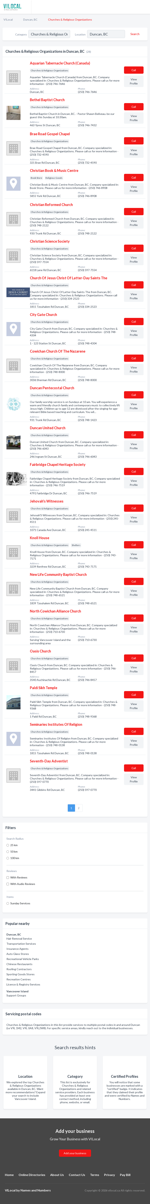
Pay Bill (125, 1175)
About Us (57, 1175)
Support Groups (16, 995)
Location (80, 34)
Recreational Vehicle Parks (22, 959)
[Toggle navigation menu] (144, 7)
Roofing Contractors (19, 969)
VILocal (8, 19)
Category (21, 34)
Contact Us (77, 1175)
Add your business (75, 1153)
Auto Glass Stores (17, 953)
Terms (94, 1175)
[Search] (134, 34)
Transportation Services (21, 943)
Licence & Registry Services (23, 984)
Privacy (109, 1175)
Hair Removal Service (19, 938)
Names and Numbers (36, 1190)
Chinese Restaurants (19, 964)
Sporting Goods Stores (20, 974)
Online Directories (32, 1175)
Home (9, 1175)
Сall (133, 70)
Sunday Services (20, 903)
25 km (14, 845)
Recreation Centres (18, 979)
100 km (14, 858)
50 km (14, 851)
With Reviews (18, 877)
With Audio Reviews (22, 884)
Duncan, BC (30, 19)
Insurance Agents (17, 948)
